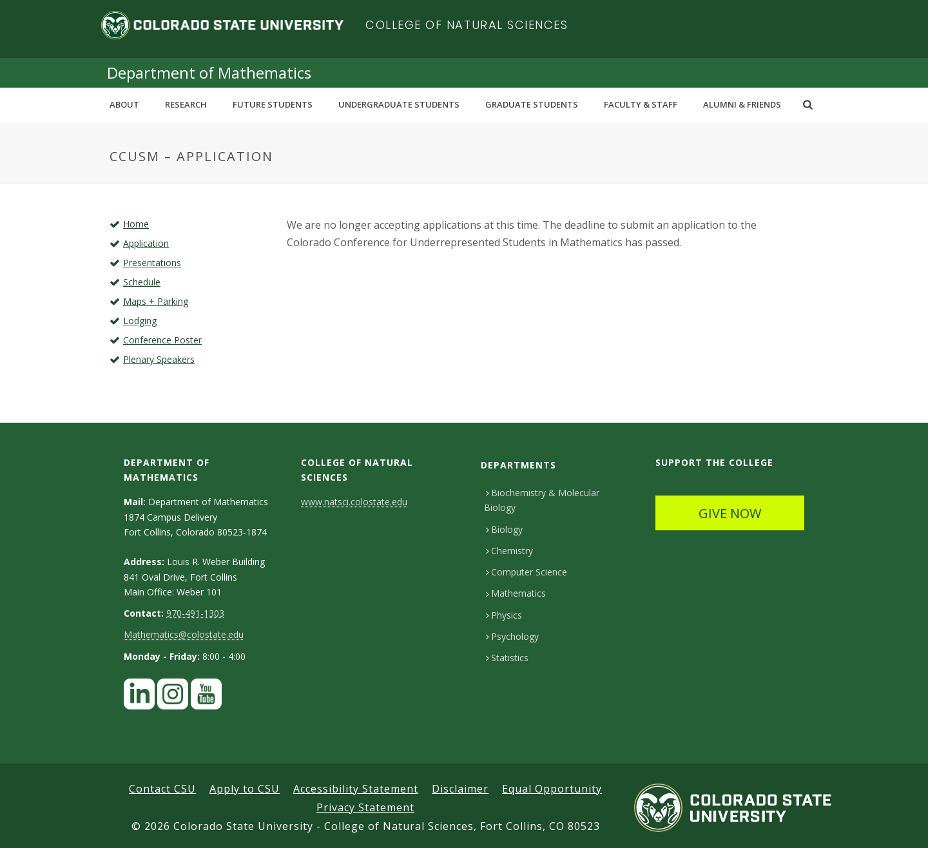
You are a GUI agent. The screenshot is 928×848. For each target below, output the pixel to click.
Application (146, 243)
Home (136, 224)
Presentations (152, 262)
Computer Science (526, 572)
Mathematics (516, 593)
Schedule (141, 282)
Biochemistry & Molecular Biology (541, 500)
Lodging (140, 320)
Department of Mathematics (209, 72)
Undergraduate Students (398, 104)
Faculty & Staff (640, 104)
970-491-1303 (195, 613)
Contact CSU (162, 789)
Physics (504, 615)
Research (186, 104)
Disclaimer (460, 789)
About (124, 104)
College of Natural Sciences (466, 25)
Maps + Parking (155, 301)
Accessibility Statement (355, 789)
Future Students (273, 104)
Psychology (512, 636)
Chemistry (509, 550)
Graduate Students (531, 104)
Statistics (507, 657)
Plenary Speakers (159, 359)
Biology (504, 529)
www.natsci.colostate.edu (354, 502)
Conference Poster (162, 340)
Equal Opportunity (552, 789)
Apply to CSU (244, 789)
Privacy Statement (365, 807)
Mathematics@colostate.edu (184, 634)
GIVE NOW (730, 513)
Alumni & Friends (742, 104)
